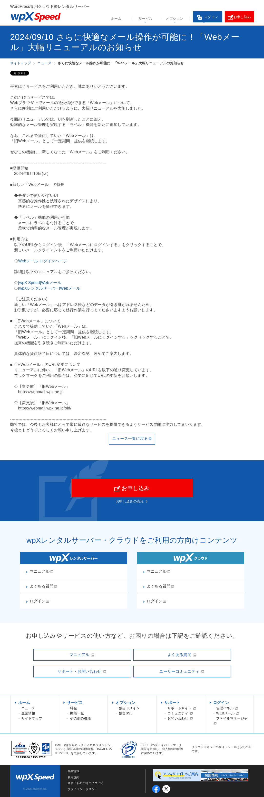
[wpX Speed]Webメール (39, 283)
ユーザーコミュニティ (181, 671)
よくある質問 (44, 586)
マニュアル (42, 571)
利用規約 (73, 777)
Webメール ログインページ (42, 261)
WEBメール (227, 713)
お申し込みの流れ (130, 501)
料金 (73, 708)
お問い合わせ (180, 718)
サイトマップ (31, 718)
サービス (145, 18)
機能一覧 (77, 713)
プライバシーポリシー (83, 789)
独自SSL (125, 713)
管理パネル (227, 708)
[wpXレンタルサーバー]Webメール (49, 288)
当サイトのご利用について (86, 783)
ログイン (207, 17)
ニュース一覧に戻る (132, 438)
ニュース (28, 708)
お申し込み (239, 17)
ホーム (116, 18)
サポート (172, 703)
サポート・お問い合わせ (82, 671)
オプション (175, 18)
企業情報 (28, 713)
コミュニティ (180, 713)
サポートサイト (181, 708)
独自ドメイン (129, 708)
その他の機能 (80, 718)
